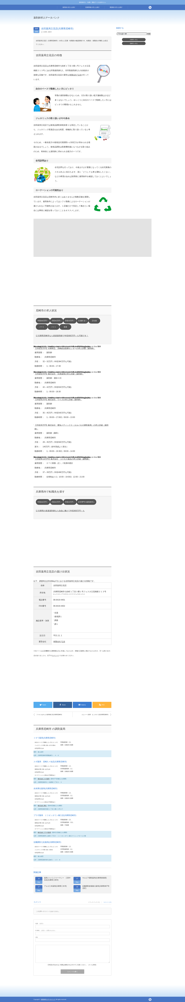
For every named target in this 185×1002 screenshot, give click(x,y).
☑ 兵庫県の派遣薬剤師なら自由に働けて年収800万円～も (60, 511)
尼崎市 (50, 32)
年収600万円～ (43, 321)
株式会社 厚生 (42, 805)
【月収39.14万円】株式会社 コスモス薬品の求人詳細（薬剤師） (62, 459)
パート (41, 327)
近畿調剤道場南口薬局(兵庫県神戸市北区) (95, 887)
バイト (53, 327)
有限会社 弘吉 (75, 75)
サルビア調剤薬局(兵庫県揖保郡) (94, 878)
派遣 (65, 327)
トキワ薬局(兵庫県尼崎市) (45, 738)
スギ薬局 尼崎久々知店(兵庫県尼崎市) (50, 762)
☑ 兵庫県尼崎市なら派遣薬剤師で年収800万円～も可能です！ (62, 336)
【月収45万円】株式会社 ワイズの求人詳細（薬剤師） (58, 400)
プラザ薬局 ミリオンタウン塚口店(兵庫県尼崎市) (55, 815)
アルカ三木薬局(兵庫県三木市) (55, 886)
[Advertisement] (112, 19)
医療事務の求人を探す (92, 7)
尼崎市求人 (134, 43)
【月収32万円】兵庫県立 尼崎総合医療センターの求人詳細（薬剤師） (65, 348)
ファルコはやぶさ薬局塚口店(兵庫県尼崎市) (49, 714)
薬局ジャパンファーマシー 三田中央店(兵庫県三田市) (57, 879)
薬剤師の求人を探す (69, 7)
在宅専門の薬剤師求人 (86, 502)
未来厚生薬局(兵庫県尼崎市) (45, 789)
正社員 (94, 321)
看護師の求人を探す (116, 7)
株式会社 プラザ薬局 (44, 832)
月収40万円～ (57, 321)
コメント (55, 655)
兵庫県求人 (134, 39)
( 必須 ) (39, 923)
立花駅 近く (82, 321)
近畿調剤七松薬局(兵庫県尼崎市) (47, 842)
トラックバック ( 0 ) (94, 902)
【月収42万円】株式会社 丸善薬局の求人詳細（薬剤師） (59, 374)
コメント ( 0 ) (107, 902)
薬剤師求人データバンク (46, 17)
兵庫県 (45, 32)
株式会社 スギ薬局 (43, 779)
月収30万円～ (70, 321)
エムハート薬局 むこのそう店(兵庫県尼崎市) (95, 714)
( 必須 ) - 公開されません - (45, 930)
